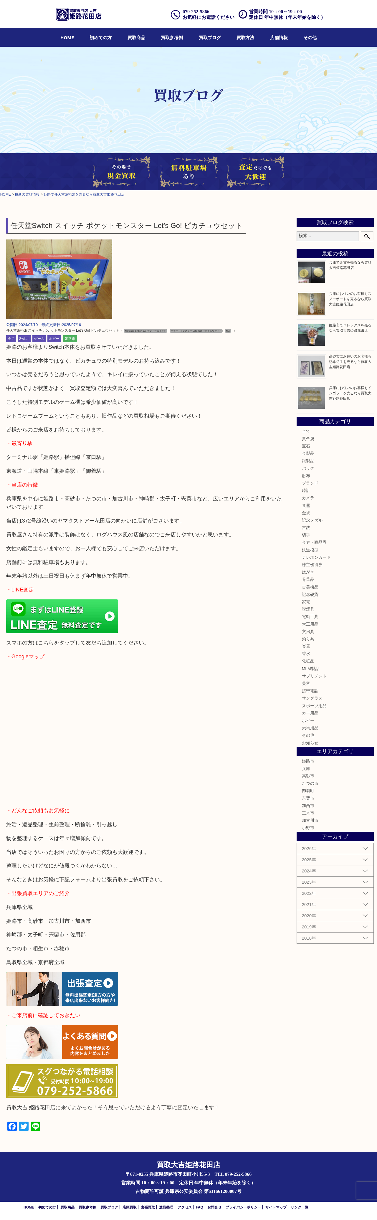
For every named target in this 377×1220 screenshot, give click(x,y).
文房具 (308, 631)
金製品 (308, 453)
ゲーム (39, 339)
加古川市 (310, 820)
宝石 (306, 446)
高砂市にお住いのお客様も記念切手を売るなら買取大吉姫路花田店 (350, 361)
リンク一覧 (299, 1207)
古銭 (306, 527)
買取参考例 (172, 37)
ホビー (54, 339)
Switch (24, 339)
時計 (306, 490)
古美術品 (310, 587)
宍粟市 (308, 798)
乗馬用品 (310, 727)
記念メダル (312, 520)
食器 (306, 505)
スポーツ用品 (314, 705)
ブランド (310, 483)
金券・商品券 (314, 542)
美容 (306, 683)
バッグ (308, 468)
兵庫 (306, 768)
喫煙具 (308, 609)
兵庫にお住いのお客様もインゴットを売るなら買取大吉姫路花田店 (350, 393)
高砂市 (308, 775)
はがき (308, 572)
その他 (310, 37)
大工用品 (310, 624)
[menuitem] (67, 37)
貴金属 (308, 438)
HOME (67, 37)
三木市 (308, 813)
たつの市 (310, 783)
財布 (306, 475)
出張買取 (148, 1207)
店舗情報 (279, 37)
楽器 (306, 646)
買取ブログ (210, 37)
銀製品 (308, 460)
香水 (306, 653)
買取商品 (136, 37)
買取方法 (245, 37)
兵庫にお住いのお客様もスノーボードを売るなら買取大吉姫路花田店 (350, 299)
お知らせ (310, 742)
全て (11, 339)
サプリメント (314, 676)
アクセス (185, 1207)
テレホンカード (316, 557)
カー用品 (310, 713)
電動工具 (310, 616)
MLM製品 (310, 668)
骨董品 (308, 579)
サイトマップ (276, 1207)
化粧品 (308, 661)
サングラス (312, 698)
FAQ (199, 1207)
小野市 (308, 827)
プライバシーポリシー (243, 1207)
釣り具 (308, 639)
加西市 (308, 805)
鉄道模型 (310, 550)
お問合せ (214, 1207)
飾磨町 (308, 790)
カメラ (308, 497)
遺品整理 (166, 1207)
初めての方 (101, 37)
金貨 (306, 512)
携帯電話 (310, 690)
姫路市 (70, 339)
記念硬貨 (310, 594)
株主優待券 (312, 564)
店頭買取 (130, 1207)
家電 (306, 601)
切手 (306, 535)
